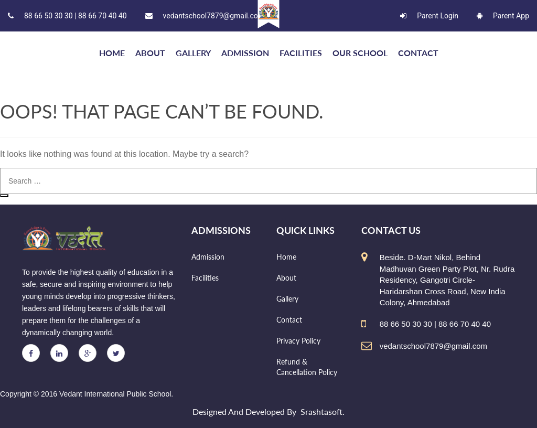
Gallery (193, 53)
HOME (112, 53)
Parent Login (429, 16)
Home (286, 256)
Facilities (301, 53)
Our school (360, 53)
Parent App (503, 16)
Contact (418, 53)
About (150, 53)
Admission (245, 53)
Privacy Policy (298, 340)
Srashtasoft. (322, 411)
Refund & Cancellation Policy (306, 367)
